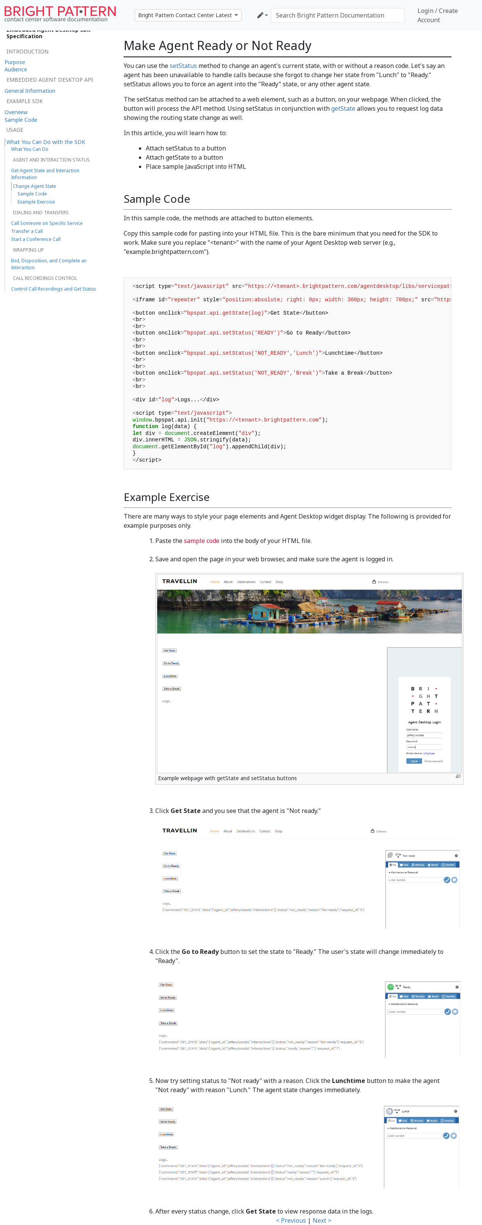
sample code (201, 541)
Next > (322, 1220)
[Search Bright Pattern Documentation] (338, 15)
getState (343, 108)
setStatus (183, 65)
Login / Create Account (438, 15)
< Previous (291, 1220)
